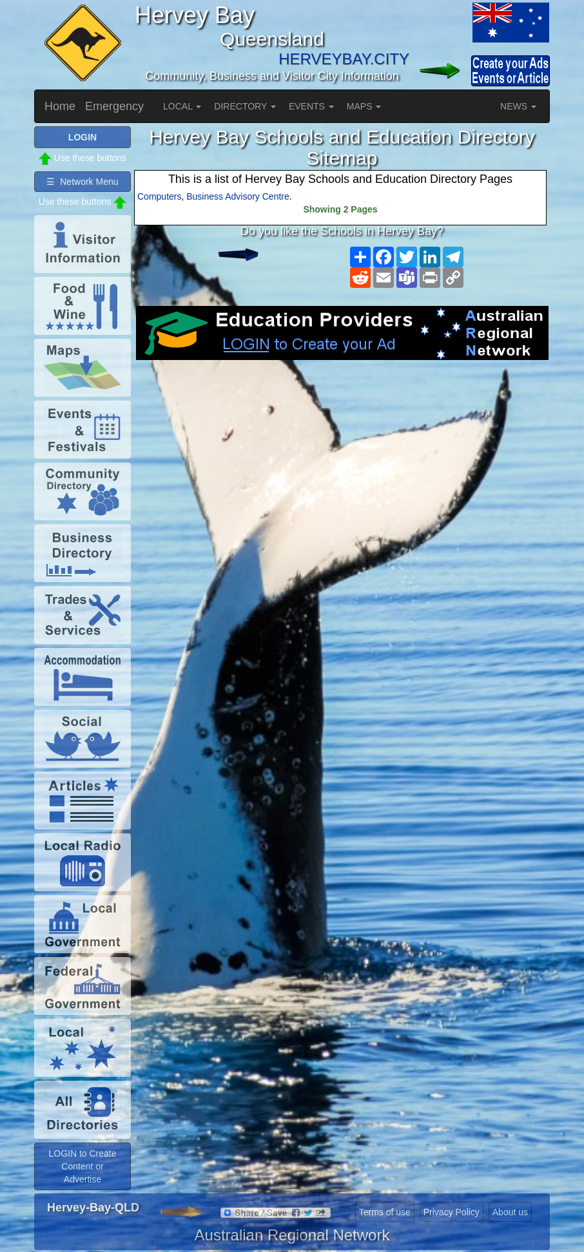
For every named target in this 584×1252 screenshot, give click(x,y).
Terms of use (385, 1212)
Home (59, 106)
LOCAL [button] (182, 106)
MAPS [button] (364, 106)
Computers (159, 196)
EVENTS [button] (311, 106)
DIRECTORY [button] (245, 106)
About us (510, 1212)
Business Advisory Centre (237, 196)
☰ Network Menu (82, 181)
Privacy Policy (451, 1212)
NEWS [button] (518, 106)
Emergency (114, 106)
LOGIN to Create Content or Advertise (82, 1166)
